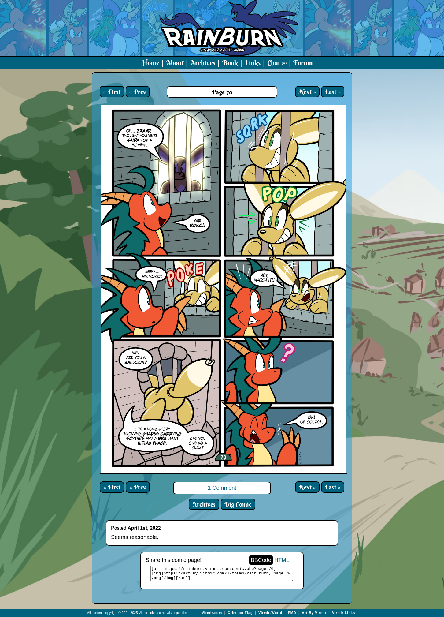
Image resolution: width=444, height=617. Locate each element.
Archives (202, 62)
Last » (333, 91)
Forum (303, 62)
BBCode (261, 560)
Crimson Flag (240, 613)
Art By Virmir (314, 613)
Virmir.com (212, 613)
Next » (307, 91)
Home (150, 62)
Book (230, 62)
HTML (281, 560)
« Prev (137, 91)
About (174, 62)
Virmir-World (270, 613)
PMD (292, 613)
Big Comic (238, 504)
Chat (277, 62)
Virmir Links (343, 613)
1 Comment (222, 488)
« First (111, 91)
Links (253, 62)
